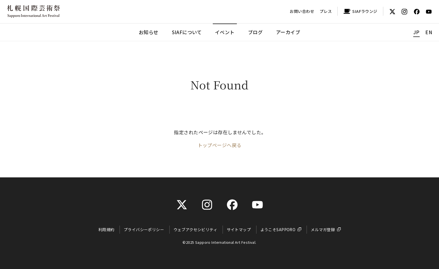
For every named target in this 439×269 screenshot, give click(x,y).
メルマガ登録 (323, 229)
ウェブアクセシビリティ (196, 229)
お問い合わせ (302, 11)
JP (416, 32)
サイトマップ (239, 229)
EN (428, 32)
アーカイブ (288, 32)
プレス (326, 11)
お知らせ (148, 32)
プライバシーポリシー (144, 229)
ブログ (255, 32)
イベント (225, 32)
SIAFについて (187, 32)
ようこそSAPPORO (278, 229)
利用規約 (106, 229)
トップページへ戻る (220, 145)
